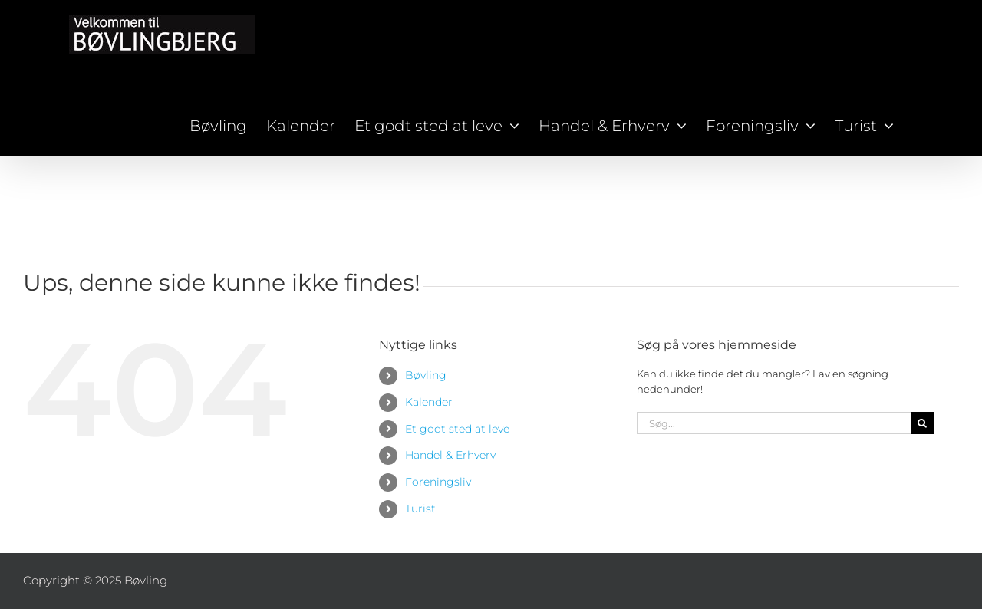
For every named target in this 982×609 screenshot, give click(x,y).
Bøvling (426, 375)
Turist (420, 508)
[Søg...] (774, 423)
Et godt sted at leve (457, 429)
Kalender (429, 402)
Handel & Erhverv (450, 455)
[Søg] (922, 423)
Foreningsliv (438, 482)
